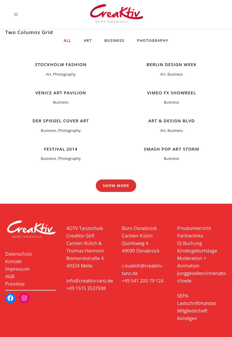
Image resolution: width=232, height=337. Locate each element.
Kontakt (13, 261)
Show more (116, 185)
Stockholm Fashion (61, 64)
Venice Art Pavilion (60, 93)
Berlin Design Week (172, 64)
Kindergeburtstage (197, 251)
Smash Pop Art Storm (171, 149)
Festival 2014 (60, 149)
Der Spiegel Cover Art (60, 120)
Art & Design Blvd (171, 120)
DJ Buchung (189, 243)
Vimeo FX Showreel (171, 93)
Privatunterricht (194, 228)
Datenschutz (18, 254)
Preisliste (15, 284)
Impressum (17, 269)
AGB (9, 276)
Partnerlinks (190, 236)
